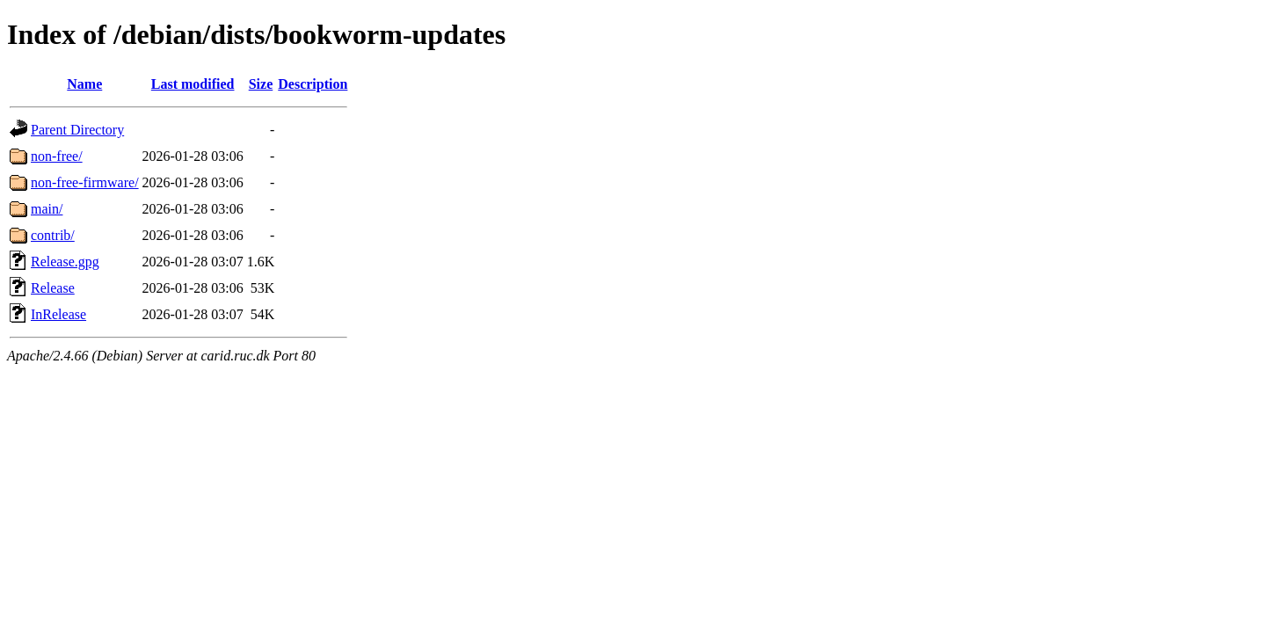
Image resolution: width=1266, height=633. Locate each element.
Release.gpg (65, 261)
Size (261, 83)
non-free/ (57, 156)
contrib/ (53, 235)
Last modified (193, 83)
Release (53, 287)
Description (312, 83)
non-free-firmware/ (85, 182)
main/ (46, 208)
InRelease (58, 314)
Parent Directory (77, 129)
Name (84, 83)
